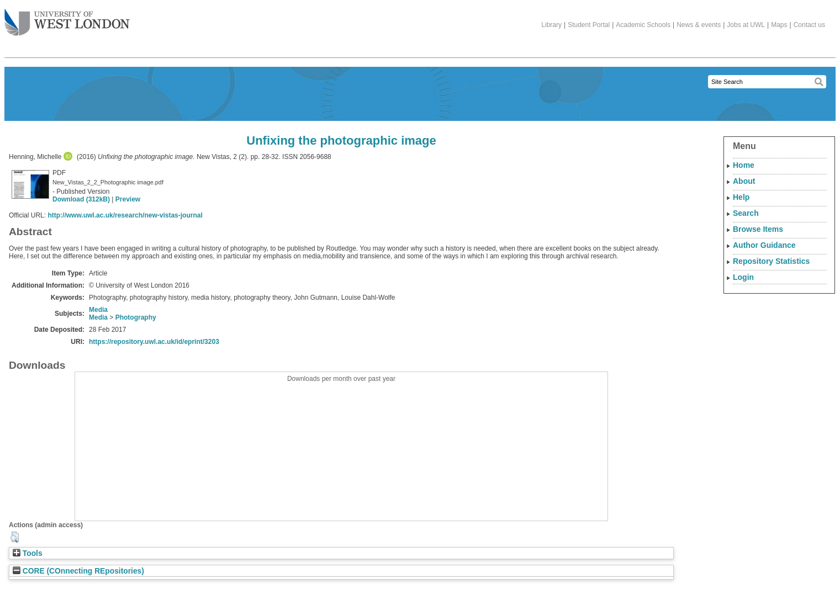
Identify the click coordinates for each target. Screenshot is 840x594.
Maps (779, 25)
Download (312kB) (81, 199)
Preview (127, 199)
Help (741, 197)
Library (551, 25)
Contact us (809, 25)
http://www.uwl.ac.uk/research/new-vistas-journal (124, 215)
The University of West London (67, 18)
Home (743, 165)
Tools (28, 553)
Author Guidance (764, 245)
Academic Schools (643, 25)
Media (98, 310)
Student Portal (589, 25)
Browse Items (758, 229)
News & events (699, 25)
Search (746, 213)
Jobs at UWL (746, 25)
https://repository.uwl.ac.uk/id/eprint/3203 (154, 342)
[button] (14, 537)
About (744, 181)
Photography (135, 317)
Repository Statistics (771, 261)
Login (743, 277)
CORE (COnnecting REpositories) (78, 571)
